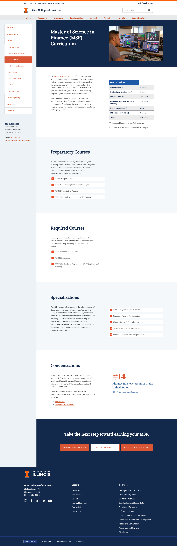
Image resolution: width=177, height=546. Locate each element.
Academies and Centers (129, 528)
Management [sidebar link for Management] (11, 104)
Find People (77, 494)
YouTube (50, 501)
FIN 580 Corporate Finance (65, 178)
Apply (145, 3)
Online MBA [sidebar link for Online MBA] (10, 111)
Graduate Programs (127, 494)
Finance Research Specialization (126, 322)
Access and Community (129, 523)
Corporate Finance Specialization (126, 316)
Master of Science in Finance (65, 76)
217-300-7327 (37, 495)
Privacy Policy (47, 541)
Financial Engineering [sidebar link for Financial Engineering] (13, 97)
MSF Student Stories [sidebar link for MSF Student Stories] (15, 91)
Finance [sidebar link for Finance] (9, 40)
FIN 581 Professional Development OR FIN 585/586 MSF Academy (77, 265)
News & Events (138, 18)
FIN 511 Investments (63, 258)
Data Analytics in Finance (64, 404)
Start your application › (137, 447)
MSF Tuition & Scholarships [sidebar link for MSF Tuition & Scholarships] (17, 53)
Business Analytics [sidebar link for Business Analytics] (12, 34)
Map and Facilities (79, 503)
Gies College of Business (46, 10)
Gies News (123, 532)
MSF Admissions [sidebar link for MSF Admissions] (14, 47)
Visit (139, 3)
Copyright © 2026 (64, 541)
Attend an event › (105, 447)
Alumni (107, 18)
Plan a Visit (76, 507)
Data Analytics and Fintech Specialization (130, 334)
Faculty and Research (128, 507)
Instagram (25, 501)
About (28, 18)
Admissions (43, 18)
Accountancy (60, 402)
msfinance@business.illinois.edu (17, 140)
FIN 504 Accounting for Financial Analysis (72, 185)
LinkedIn (44, 501)
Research (93, 18)
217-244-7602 (16, 137)
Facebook (31, 501)
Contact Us (76, 511)
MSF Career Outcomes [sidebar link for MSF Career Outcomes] (15, 78)
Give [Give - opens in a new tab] (151, 3)
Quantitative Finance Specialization (127, 328)
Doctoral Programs (127, 498)
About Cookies (30, 541)
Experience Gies (76, 18)
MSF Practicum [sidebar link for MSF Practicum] (13, 72)
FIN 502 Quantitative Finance (66, 191)
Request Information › (74, 447)
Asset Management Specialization (126, 310)
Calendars (76, 490)
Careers (75, 498)
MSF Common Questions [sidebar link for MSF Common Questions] (16, 66)
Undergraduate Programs (130, 490)
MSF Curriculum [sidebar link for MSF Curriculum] (14, 60)
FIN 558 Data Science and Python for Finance (73, 197)
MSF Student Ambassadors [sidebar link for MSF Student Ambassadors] (17, 85)
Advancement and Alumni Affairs (132, 515)
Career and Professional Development (135, 519)
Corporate (120, 18)
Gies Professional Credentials (131, 503)
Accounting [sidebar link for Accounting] (10, 27)
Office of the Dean (126, 511)
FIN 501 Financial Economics (66, 252)
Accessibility (80, 541)
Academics (58, 18)
